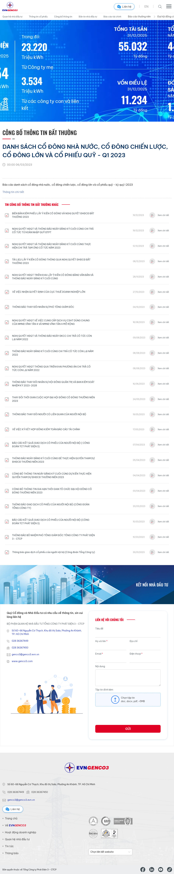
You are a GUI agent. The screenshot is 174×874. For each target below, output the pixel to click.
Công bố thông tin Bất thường (39, 132)
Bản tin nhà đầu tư (88, 16)
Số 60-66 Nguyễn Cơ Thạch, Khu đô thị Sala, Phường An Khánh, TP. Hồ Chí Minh (47, 632)
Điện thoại (136, 653)
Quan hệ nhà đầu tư (12, 16)
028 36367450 (20, 647)
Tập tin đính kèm (104, 689)
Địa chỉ (134, 641)
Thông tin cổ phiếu (38, 16)
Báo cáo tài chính (112, 16)
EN (146, 6)
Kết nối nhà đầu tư (152, 585)
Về (15, 825)
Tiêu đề (99, 628)
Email (99, 653)
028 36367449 (20, 640)
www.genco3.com (22, 661)
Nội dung (100, 666)
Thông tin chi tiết (13, 192)
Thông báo (11, 853)
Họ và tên (101, 641)
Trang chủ (11, 818)
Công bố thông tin (63, 16)
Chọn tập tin (128, 697)
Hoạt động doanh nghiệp (20, 832)
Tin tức (9, 846)
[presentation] (120, 716)
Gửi (128, 729)
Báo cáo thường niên (139, 16)
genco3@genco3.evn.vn (25, 654)
